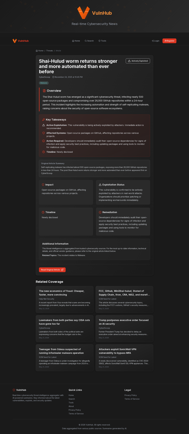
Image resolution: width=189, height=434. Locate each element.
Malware (43, 83)
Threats (49, 50)
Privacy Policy (75, 410)
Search (72, 399)
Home (71, 395)
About (71, 406)
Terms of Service (76, 413)
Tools (71, 402)
